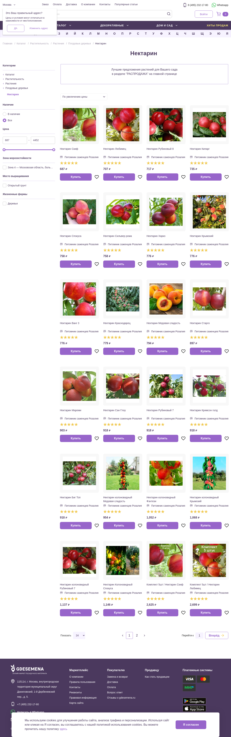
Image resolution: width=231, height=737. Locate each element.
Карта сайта (76, 702)
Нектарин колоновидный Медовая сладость (117, 499)
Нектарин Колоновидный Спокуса (117, 586)
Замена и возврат (117, 676)
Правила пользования (82, 682)
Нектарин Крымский (201, 236)
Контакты (104, 4)
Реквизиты (75, 692)
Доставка (71, 4)
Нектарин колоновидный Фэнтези (161, 499)
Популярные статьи (126, 4)
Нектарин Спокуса (70, 236)
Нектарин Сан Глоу (114, 410)
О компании (88, 4)
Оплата (57, 4)
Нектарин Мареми (70, 410)
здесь (63, 729)
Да (15, 28)
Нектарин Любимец (114, 148)
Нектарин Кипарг (200, 148)
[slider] (4, 149)
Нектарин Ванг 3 (69, 323)
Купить (76, 176)
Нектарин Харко (156, 236)
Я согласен (191, 724)
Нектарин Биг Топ (70, 497)
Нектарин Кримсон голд (204, 410)
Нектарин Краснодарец (116, 323)
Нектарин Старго (200, 323)
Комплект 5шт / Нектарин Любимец (204, 586)
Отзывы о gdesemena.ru (121, 697)
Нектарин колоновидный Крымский (204, 499)
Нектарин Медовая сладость (163, 323)
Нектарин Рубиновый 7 (160, 410)
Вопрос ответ (115, 692)
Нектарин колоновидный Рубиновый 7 (74, 586)
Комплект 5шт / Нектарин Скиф (165, 584)
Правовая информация (83, 697)
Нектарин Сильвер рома (117, 236)
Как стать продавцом (157, 676)
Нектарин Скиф (69, 148)
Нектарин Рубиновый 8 (160, 148)
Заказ (45, 4)
